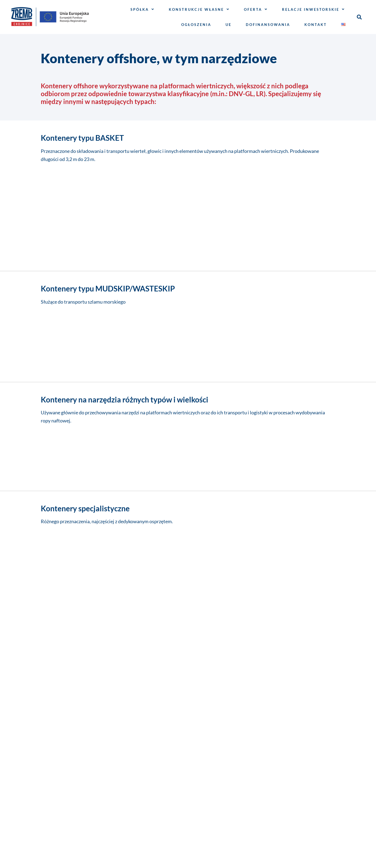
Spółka (142, 9)
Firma (49, 521)
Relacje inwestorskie (313, 9)
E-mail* (50, 545)
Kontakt (315, 24)
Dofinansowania (268, 24)
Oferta (256, 9)
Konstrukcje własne (199, 9)
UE (228, 24)
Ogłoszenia (196, 24)
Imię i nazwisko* (63, 498)
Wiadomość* (58, 568)
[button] (359, 16)
